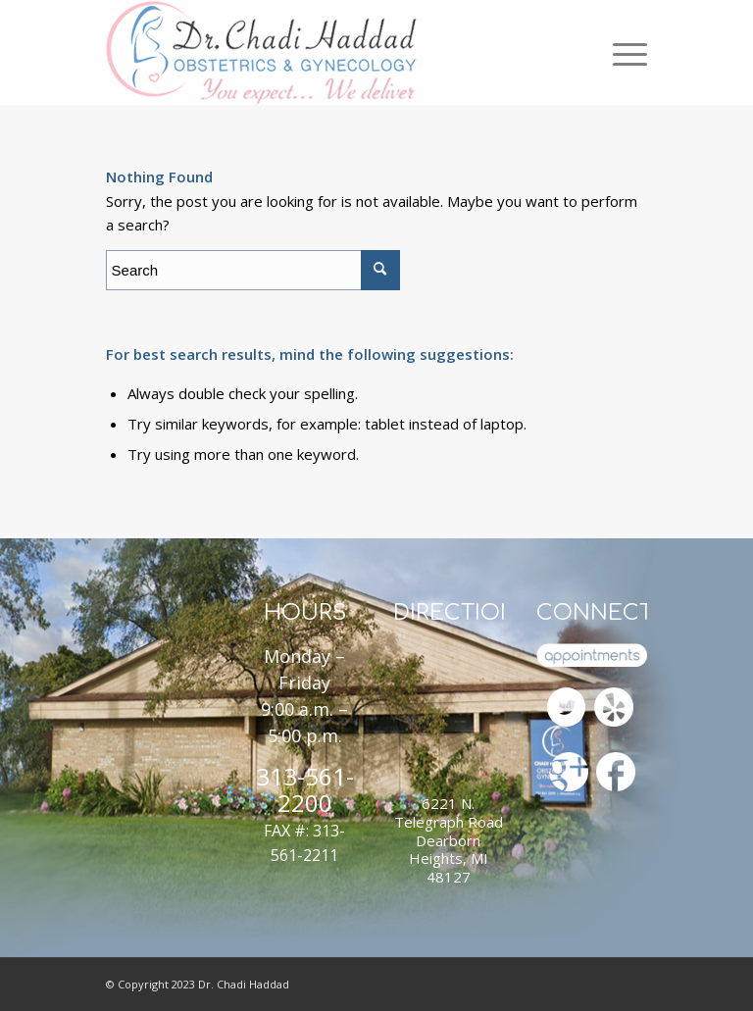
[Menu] (625, 52)
